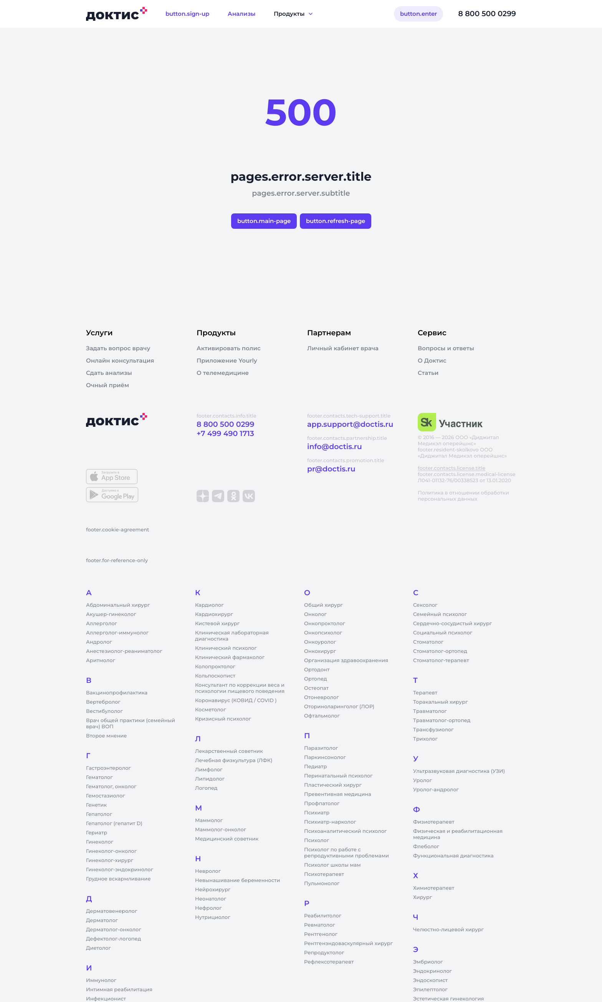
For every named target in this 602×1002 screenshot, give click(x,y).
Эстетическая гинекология (448, 999)
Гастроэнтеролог (108, 768)
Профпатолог (321, 804)
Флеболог (426, 847)
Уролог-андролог (436, 790)
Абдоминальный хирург (118, 605)
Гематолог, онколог (111, 787)
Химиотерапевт (433, 888)
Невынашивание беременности (237, 880)
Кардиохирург (214, 614)
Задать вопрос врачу (118, 348)
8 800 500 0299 (487, 13)
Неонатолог (210, 899)
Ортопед (315, 679)
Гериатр (96, 833)
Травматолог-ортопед (441, 720)
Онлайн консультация (120, 361)
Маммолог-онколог (220, 830)
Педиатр (315, 767)
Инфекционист (106, 999)
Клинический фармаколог (230, 657)
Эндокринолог (432, 971)
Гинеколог (99, 842)
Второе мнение (106, 736)
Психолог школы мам (332, 865)
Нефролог (208, 908)
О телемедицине (223, 373)
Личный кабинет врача (343, 348)
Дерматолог (102, 920)
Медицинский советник (226, 839)
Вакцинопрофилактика (116, 693)
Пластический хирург (333, 785)
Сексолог (425, 605)
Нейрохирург (212, 890)
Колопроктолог (215, 667)
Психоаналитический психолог (345, 831)
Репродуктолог (324, 953)
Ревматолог (319, 925)
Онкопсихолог (323, 633)
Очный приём (107, 385)
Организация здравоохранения (346, 660)
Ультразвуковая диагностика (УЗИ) (459, 771)
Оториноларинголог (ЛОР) (339, 707)
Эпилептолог (430, 990)
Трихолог (425, 739)
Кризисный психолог (223, 719)
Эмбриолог (428, 962)
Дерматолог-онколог (113, 930)
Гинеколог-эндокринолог (119, 870)
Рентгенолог (320, 934)
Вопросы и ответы (446, 348)
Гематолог (99, 777)
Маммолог (209, 820)
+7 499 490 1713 (225, 433)
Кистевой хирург (217, 624)
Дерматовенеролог (111, 911)
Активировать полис (229, 348)
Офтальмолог (322, 716)
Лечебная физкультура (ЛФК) (233, 760)
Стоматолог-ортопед (440, 651)
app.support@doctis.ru (350, 424)
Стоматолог (428, 642)
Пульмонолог (321, 883)
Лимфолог (208, 770)
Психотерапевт (324, 874)
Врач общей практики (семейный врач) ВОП (130, 723)
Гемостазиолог (105, 796)
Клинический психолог (226, 648)
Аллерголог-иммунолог (117, 633)
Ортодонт (316, 670)
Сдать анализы (109, 373)
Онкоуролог (320, 642)
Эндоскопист (430, 980)
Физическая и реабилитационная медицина (458, 834)
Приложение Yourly (227, 361)
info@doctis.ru (334, 446)
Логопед (206, 788)
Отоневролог (321, 697)
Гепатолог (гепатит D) (114, 824)
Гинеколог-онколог (111, 851)
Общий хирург (323, 605)
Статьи (428, 373)
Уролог (422, 780)
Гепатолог (99, 814)
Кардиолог (209, 605)
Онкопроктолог (324, 624)
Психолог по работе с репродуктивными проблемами (346, 853)
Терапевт (425, 693)
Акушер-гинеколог (111, 614)
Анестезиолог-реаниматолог (124, 651)
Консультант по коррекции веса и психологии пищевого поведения (239, 688)
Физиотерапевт (433, 822)
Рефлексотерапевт (329, 962)
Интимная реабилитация (119, 990)
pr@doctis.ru (331, 468)
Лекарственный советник (229, 751)
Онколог (315, 614)
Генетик (96, 805)
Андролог (99, 642)
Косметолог (210, 710)
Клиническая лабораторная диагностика (232, 636)
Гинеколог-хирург (109, 860)
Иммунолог (101, 980)
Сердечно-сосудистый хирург (452, 624)
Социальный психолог (442, 633)
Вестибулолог (104, 711)
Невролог (208, 871)
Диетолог (98, 948)
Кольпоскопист (215, 676)
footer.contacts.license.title (451, 468)
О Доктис (432, 361)
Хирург (422, 897)
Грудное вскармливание (118, 879)
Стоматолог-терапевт (441, 660)
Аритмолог (100, 660)
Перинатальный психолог (338, 776)
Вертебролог (103, 702)
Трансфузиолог (433, 730)
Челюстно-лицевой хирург (448, 930)
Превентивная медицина (337, 794)
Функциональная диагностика (453, 856)
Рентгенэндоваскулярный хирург (348, 943)
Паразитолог (321, 748)
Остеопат (316, 688)
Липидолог (210, 779)
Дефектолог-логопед (113, 939)
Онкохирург (320, 651)
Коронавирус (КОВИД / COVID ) (236, 700)
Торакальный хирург (440, 702)
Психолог (316, 840)
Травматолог (430, 711)
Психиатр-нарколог (330, 822)
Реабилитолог (322, 916)
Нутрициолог (212, 917)
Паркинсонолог (325, 757)
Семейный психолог (440, 614)
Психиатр (316, 813)
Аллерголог (101, 624)
